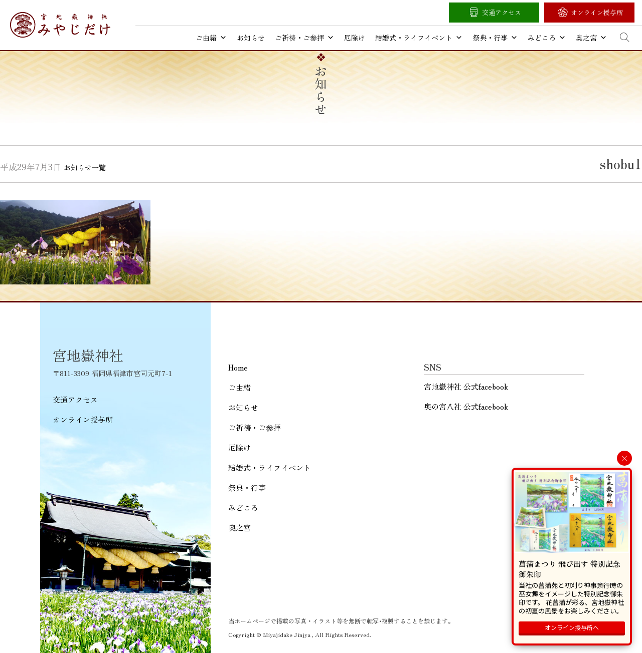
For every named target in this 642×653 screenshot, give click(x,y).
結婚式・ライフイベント (418, 37)
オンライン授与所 (597, 12)
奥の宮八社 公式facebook (466, 406)
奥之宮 (591, 37)
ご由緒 (211, 37)
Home (238, 367)
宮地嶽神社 (60, 25)
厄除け (354, 38)
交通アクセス (501, 12)
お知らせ (251, 38)
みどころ (547, 37)
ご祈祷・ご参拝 (304, 37)
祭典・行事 (495, 37)
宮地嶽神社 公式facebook (466, 386)
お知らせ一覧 (85, 167)
